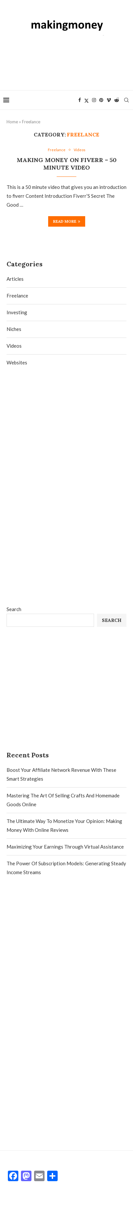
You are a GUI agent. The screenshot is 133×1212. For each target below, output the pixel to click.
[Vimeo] (108, 100)
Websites (17, 362)
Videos (14, 346)
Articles (15, 279)
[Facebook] (79, 100)
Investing (17, 312)
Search (14, 609)
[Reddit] (116, 100)
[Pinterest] (101, 100)
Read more (66, 221)
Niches (14, 329)
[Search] (126, 100)
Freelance (17, 295)
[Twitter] (86, 100)
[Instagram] (94, 100)
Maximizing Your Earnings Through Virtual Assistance (65, 847)
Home (12, 121)
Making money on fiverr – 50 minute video (67, 163)
